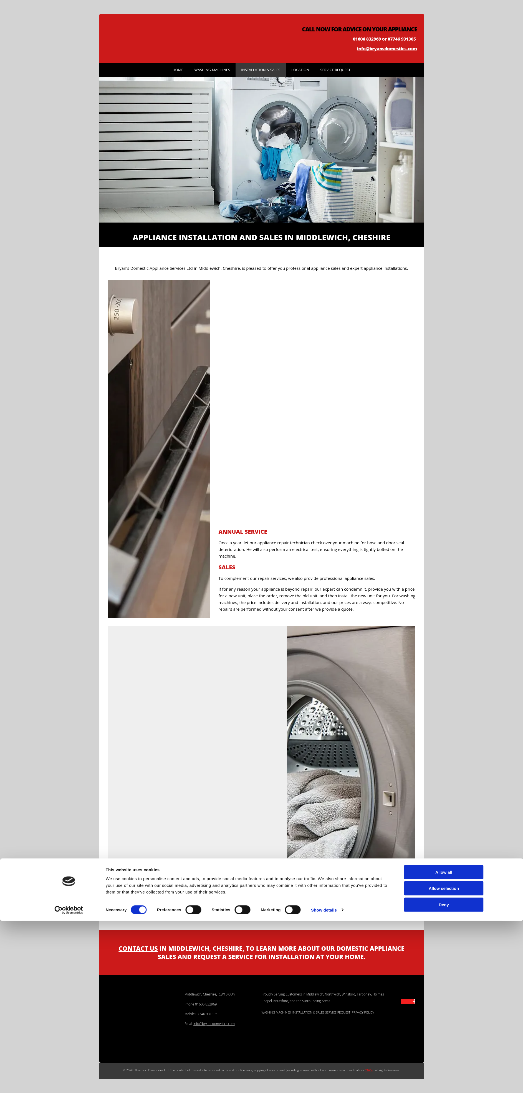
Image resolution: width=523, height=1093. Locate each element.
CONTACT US (138, 948)
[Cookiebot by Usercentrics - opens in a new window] (68, 1082)
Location (300, 69)
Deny (444, 1076)
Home (178, 69)
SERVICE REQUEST (337, 1012)
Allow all (443, 1044)
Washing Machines (212, 69)
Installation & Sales (260, 69)
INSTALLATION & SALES (308, 1012)
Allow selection (444, 1060)
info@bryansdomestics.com (387, 49)
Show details (324, 1082)
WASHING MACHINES (276, 1012)
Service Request (335, 69)
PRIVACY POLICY (363, 1012)
